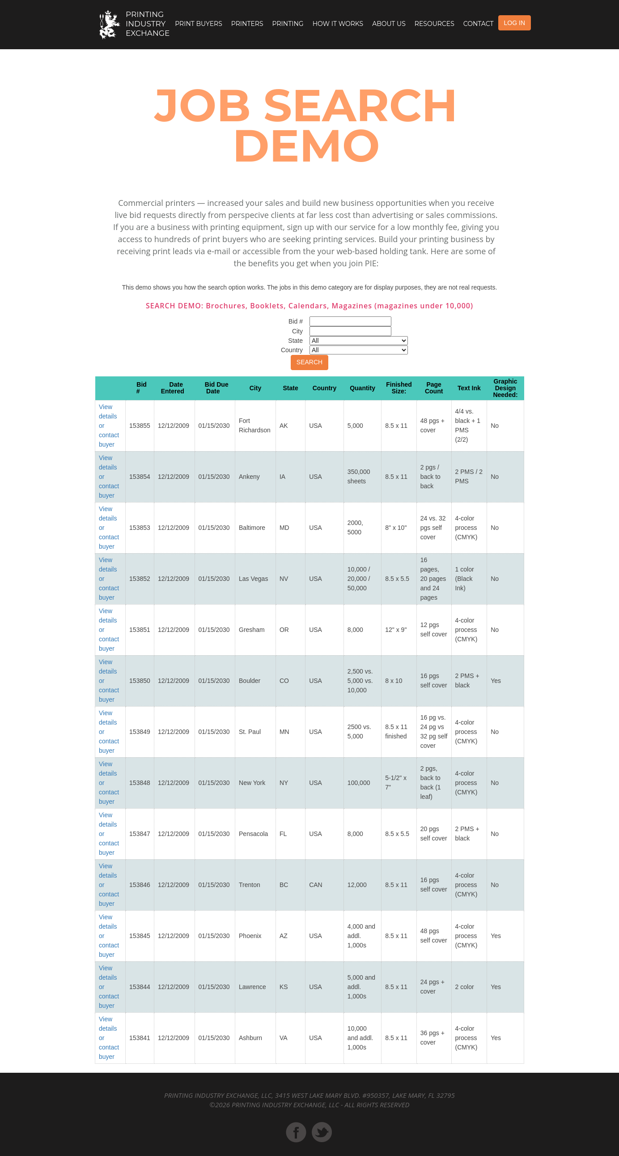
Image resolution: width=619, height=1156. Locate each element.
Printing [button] (288, 24)
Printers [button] (247, 24)
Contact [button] (478, 24)
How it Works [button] (338, 24)
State (290, 388)
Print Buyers (198, 24)
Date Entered (172, 388)
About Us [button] (389, 24)
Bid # (141, 388)
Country (325, 388)
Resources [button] (434, 24)
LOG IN (514, 22)
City (255, 388)
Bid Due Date (217, 388)
